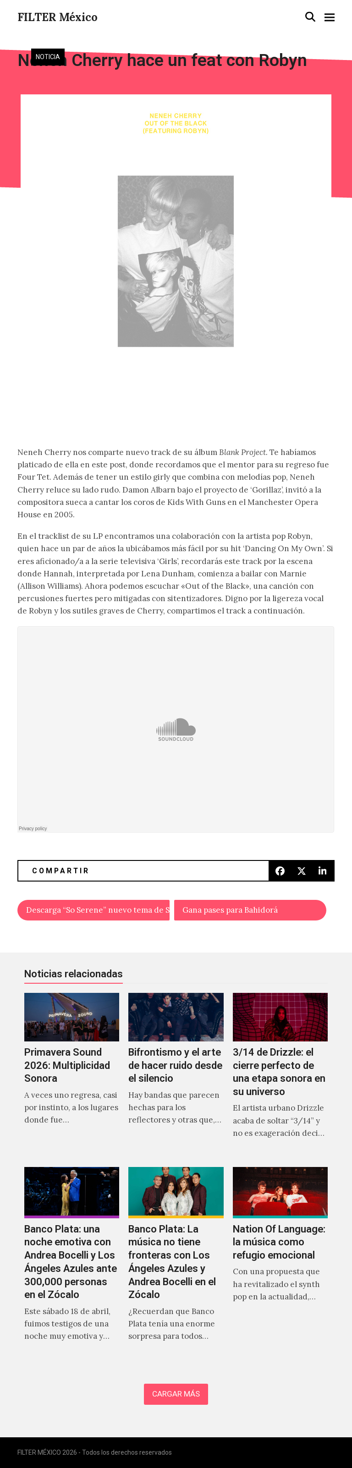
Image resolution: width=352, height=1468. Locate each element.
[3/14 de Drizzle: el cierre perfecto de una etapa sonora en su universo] (280, 1075)
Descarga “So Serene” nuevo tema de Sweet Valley (98, 910)
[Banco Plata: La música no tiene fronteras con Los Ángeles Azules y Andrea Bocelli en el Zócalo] (175, 1264)
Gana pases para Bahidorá (230, 910)
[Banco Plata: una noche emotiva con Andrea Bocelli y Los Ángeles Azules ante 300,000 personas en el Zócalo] (71, 1264)
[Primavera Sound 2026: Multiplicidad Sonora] (71, 1075)
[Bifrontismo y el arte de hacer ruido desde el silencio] (175, 1075)
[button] (310, 17)
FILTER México (57, 17)
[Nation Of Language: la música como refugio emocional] (280, 1264)
